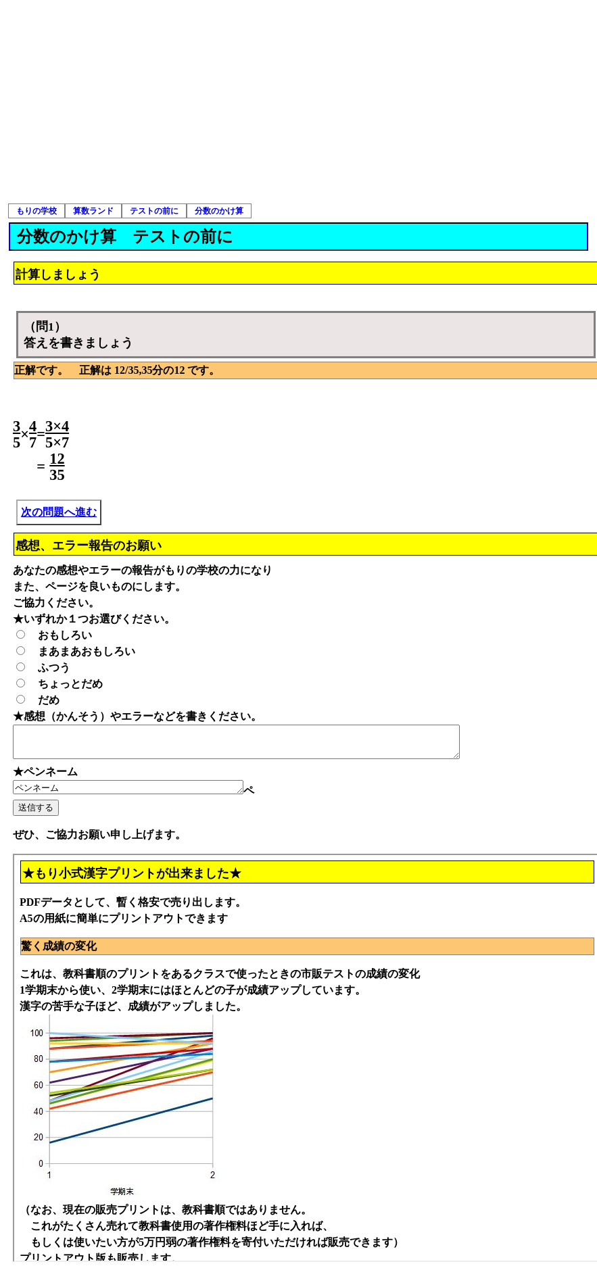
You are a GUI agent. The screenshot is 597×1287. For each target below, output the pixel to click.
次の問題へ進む (59, 512)
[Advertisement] (299, 101)
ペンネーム (141, 794)
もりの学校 (36, 211)
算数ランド (93, 211)
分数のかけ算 (219, 211)
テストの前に (154, 211)
